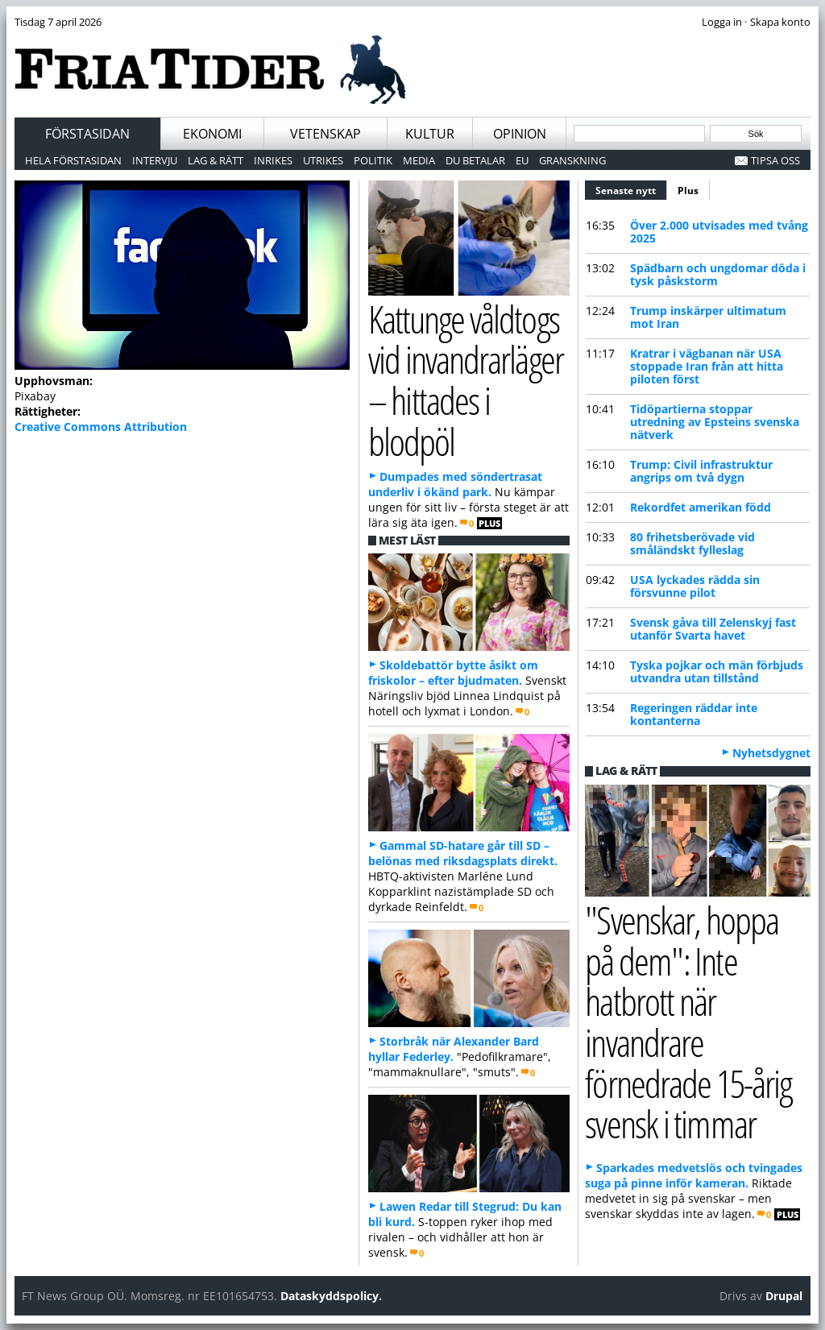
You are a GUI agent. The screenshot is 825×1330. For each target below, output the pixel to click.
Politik (373, 160)
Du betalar (475, 160)
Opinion (519, 134)
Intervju (154, 160)
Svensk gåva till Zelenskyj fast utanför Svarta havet (713, 629)
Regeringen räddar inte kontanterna (693, 714)
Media (419, 160)
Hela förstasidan (73, 160)
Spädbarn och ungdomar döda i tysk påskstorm (718, 274)
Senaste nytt (631, 188)
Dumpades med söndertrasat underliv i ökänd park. (455, 484)
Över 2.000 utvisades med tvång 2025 (719, 232)
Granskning (572, 160)
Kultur (429, 134)
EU (522, 160)
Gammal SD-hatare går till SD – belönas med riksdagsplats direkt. (463, 853)
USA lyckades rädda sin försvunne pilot (695, 586)
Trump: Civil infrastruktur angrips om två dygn (701, 471)
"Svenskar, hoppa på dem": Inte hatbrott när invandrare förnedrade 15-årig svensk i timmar (688, 1021)
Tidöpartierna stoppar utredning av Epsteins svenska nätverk (714, 421)
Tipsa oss (775, 160)
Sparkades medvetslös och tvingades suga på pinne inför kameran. (693, 1175)
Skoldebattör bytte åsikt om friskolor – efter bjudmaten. (453, 672)
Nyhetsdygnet (771, 752)
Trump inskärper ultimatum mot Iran (708, 317)
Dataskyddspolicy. (331, 1295)
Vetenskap (325, 134)
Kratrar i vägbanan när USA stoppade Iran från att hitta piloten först (706, 366)
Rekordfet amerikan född (700, 507)
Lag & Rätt (215, 160)
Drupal (783, 1295)
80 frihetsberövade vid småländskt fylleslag (692, 543)
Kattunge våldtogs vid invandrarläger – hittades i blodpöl (465, 379)
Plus (688, 190)
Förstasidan (87, 134)
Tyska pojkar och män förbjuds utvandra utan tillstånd (716, 671)
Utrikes (323, 160)
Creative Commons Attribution (101, 426)
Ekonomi (212, 134)
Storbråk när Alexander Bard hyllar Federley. (453, 1049)
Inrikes (273, 160)
